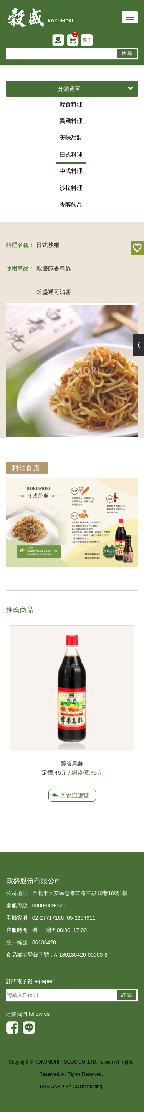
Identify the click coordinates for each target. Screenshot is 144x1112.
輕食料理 (71, 104)
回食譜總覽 (74, 795)
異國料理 (71, 121)
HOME (40, 17)
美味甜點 (71, 137)
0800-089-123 (49, 905)
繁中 (87, 40)
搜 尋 (127, 53)
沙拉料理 (71, 188)
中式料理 (71, 171)
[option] (72, 701)
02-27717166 (48, 918)
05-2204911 (81, 918)
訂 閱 (126, 995)
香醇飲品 (71, 204)
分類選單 (95, 88)
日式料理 (71, 154)
